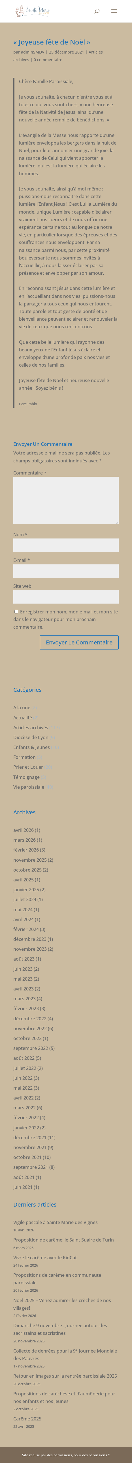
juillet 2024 (24, 899)
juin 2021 (23, 1187)
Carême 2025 (27, 1419)
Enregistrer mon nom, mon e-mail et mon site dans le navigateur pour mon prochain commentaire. (65, 619)
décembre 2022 (29, 1019)
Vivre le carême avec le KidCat (45, 1257)
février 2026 (26, 850)
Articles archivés (30, 727)
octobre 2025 (27, 870)
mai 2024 (23, 909)
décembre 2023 (29, 939)
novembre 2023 (30, 949)
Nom (20, 534)
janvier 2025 (26, 889)
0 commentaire (48, 59)
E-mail (21, 560)
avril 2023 (23, 989)
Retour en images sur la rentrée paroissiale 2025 (65, 1376)
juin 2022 (23, 1078)
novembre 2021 (30, 1147)
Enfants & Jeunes (31, 747)
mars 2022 (24, 1108)
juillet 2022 (24, 1068)
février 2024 (26, 929)
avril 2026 (23, 830)
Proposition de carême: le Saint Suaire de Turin (63, 1240)
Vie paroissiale (28, 787)
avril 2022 (23, 1098)
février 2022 (26, 1117)
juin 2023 (23, 969)
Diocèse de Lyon (30, 737)
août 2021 (24, 1177)
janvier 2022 (26, 1128)
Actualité (22, 718)
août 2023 (24, 959)
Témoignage (26, 777)
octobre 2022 (27, 1038)
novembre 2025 (30, 860)
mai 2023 (23, 979)
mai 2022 (23, 1088)
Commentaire (29, 473)
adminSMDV (32, 52)
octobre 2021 (27, 1157)
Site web (22, 586)
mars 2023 (24, 999)
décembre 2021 (29, 1137)
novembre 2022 (30, 1028)
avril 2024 (23, 919)
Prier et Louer (28, 767)
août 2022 (24, 1058)
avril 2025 (23, 880)
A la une (21, 707)
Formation (24, 757)
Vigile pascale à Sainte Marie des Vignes (55, 1222)
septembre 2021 (30, 1167)
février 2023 (26, 1008)
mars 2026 (24, 840)
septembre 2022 (30, 1048)
